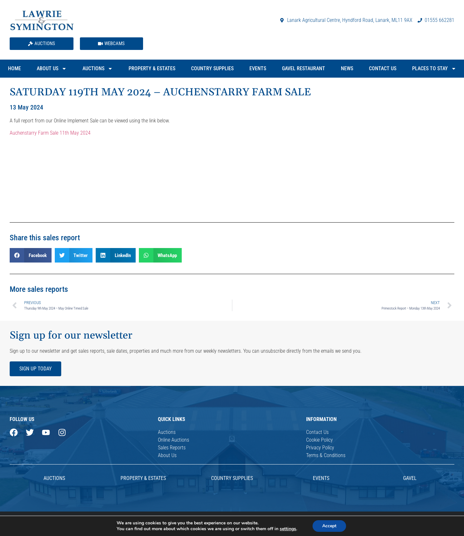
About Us (52, 68)
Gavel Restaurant (303, 68)
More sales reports (39, 289)
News (347, 68)
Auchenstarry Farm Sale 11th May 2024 (50, 133)
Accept (329, 526)
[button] (31, 255)
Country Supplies (212, 68)
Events (257, 68)
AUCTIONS (54, 478)
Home (14, 68)
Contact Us (382, 68)
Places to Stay (434, 68)
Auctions (97, 68)
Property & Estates (152, 68)
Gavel (410, 478)
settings (288, 529)
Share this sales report (45, 237)
